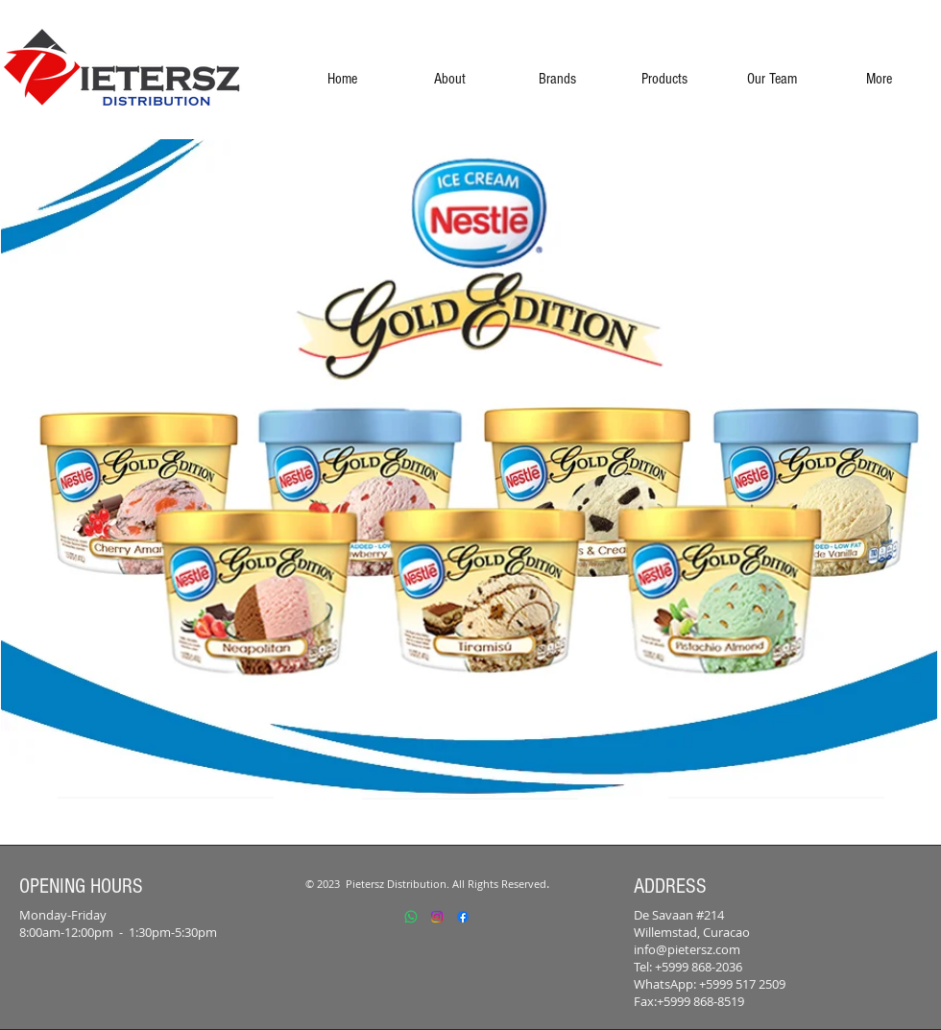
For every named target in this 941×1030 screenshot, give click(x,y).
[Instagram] (437, 916)
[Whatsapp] (411, 916)
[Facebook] (462, 916)
